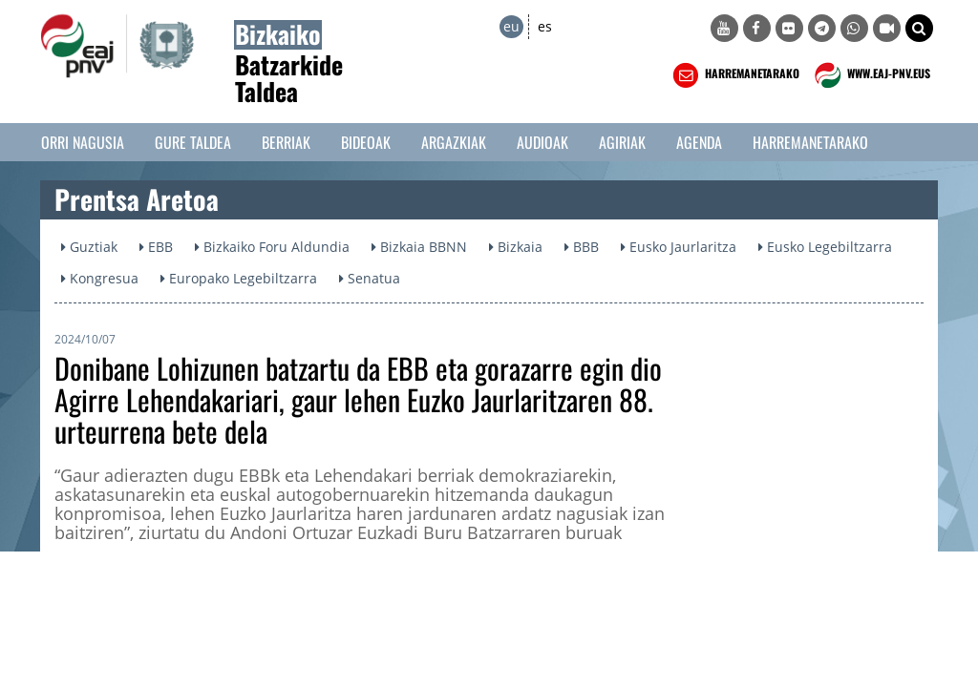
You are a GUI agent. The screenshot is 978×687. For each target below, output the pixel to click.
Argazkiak (453, 142)
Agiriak (622, 142)
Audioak (542, 142)
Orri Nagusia (82, 142)
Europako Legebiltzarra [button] (238, 278)
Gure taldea (193, 142)
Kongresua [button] (99, 278)
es (545, 26)
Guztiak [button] (89, 247)
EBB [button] (156, 247)
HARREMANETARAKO (734, 75)
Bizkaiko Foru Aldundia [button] (272, 247)
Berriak (286, 142)
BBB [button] (581, 247)
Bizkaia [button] (515, 247)
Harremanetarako (810, 142)
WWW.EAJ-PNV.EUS (870, 75)
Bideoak (366, 142)
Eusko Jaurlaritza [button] (678, 247)
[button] (919, 28)
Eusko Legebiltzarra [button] (825, 247)
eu (511, 26)
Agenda (699, 142)
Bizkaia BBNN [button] (419, 247)
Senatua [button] (369, 278)
